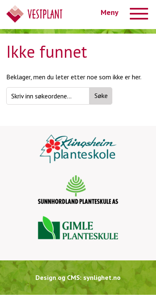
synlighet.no (102, 277)
